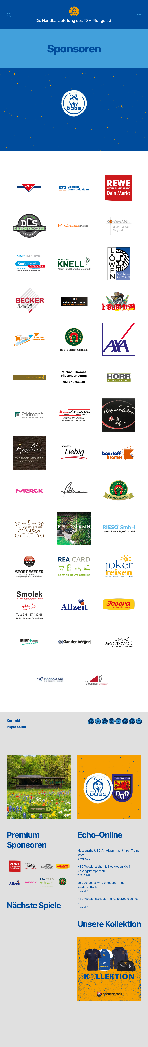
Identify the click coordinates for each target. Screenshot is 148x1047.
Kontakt (14, 725)
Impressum (17, 732)
